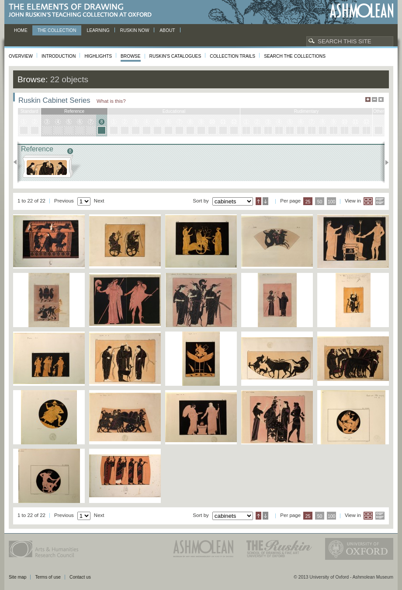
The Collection (57, 30)
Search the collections (295, 56)
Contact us (80, 577)
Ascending (258, 201)
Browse (131, 56)
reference (74, 111)
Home (21, 30)
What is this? (111, 101)
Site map (17, 577)
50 (319, 201)
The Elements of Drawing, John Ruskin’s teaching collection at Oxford (83, 10)
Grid (368, 201)
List (380, 201)
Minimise (374, 99)
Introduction (59, 56)
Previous (17, 162)
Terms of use (48, 577)
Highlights (98, 56)
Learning (98, 30)
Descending (265, 201)
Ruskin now (134, 30)
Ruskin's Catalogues (175, 56)
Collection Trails (232, 56)
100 (331, 201)
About (167, 30)
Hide (381, 99)
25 (308, 201)
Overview (21, 56)
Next (384, 162)
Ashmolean (361, 10)
